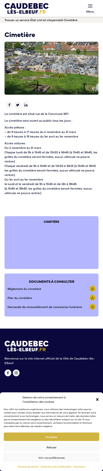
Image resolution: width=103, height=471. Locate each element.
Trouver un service (17, 20)
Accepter (52, 437)
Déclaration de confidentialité (56, 466)
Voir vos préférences (51, 457)
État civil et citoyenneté (46, 20)
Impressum (79, 466)
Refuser (52, 447)
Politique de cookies (28, 466)
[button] (97, 399)
